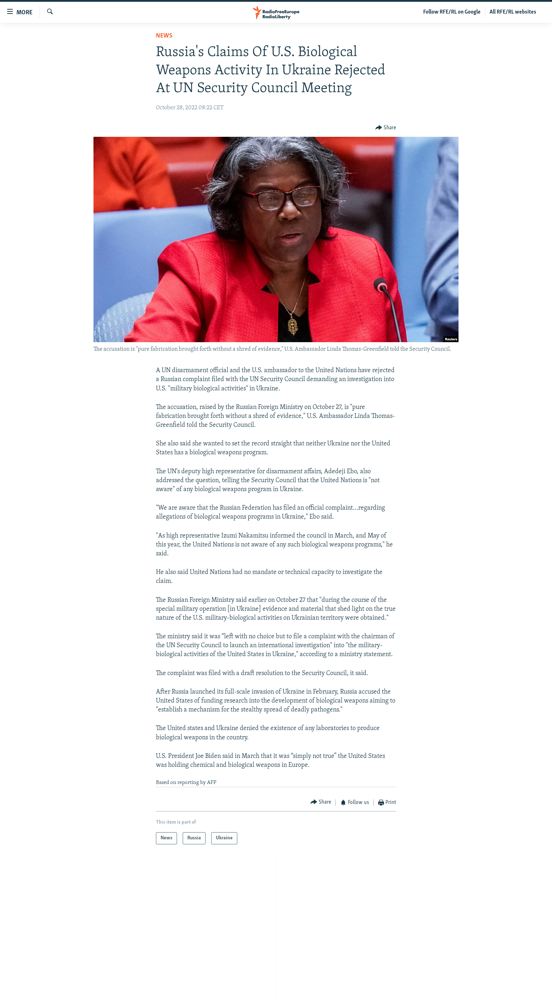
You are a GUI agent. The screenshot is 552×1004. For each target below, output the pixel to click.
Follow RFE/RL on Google (452, 12)
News (164, 36)
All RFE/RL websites (513, 12)
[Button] (385, 128)
